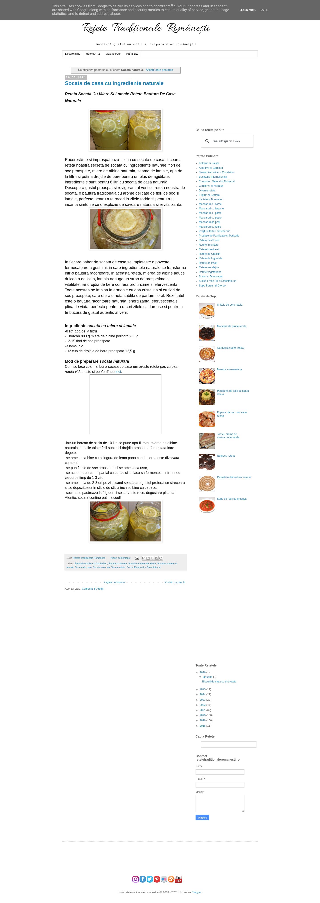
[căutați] (227, 141)
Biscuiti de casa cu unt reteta (219, 681)
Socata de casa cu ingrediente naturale (114, 83)
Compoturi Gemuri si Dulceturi (217, 181)
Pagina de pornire (114, 582)
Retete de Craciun (209, 253)
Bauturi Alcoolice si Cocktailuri (91, 563)
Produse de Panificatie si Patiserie (219, 235)
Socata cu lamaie (117, 563)
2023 (203, 699)
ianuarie (208, 676)
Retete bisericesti (209, 249)
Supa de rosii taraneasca (232, 498)
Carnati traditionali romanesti (234, 477)
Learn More (248, 10)
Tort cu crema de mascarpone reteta (228, 436)
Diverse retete (207, 190)
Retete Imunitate (208, 244)
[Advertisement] (229, 92)
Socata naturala (101, 567)
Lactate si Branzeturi (211, 199)
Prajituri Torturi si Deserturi (214, 231)
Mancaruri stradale (210, 226)
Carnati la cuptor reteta (230, 347)
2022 (203, 704)
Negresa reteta (226, 455)
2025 (203, 689)
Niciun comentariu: (121, 558)
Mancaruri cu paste (210, 213)
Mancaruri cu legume (211, 208)
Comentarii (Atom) (93, 588)
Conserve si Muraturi (211, 185)
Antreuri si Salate (209, 163)
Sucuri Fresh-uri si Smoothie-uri (143, 567)
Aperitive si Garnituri (211, 167)
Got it (264, 10)
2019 (203, 720)
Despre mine (72, 53)
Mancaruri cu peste (210, 217)
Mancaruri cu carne (210, 204)
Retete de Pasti (208, 263)
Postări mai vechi (175, 582)
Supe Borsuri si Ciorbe (212, 285)
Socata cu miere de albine (142, 563)
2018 (203, 725)
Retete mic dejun (209, 267)
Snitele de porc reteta (229, 304)
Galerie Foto (113, 53)
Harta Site (132, 53)
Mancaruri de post (209, 222)
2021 (203, 710)
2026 (203, 672)
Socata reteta (118, 567)
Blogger (196, 892)
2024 (203, 694)
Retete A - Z (93, 53)
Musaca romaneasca (229, 369)
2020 (203, 715)
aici (118, 372)
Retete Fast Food (209, 240)
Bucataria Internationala (213, 176)
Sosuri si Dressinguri (211, 276)
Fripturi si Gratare (209, 195)
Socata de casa (83, 567)
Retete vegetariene (210, 272)
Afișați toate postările (159, 70)
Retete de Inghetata (210, 258)
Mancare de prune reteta (231, 326)
